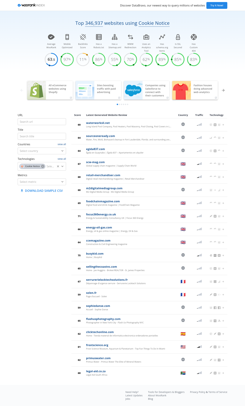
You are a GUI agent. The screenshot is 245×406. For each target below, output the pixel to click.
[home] (31, 5)
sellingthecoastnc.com (101, 267)
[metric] (37, 181)
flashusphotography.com (103, 319)
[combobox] (42, 150)
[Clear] (58, 166)
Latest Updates (134, 395)
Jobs (127, 398)
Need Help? (131, 392)
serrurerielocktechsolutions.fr (107, 280)
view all (62, 144)
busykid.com (95, 253)
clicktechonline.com (100, 332)
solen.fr (91, 293)
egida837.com (95, 149)
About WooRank (157, 395)
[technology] (50, 166)
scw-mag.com (95, 162)
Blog (150, 398)
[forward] (223, 90)
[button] (32, 166)
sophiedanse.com (98, 306)
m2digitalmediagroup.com (104, 188)
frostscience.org (97, 345)
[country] (37, 151)
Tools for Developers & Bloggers (166, 392)
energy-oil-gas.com (99, 227)
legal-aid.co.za (96, 371)
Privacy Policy (197, 392)
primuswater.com (98, 358)
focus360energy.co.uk (101, 214)
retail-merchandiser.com (103, 175)
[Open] (62, 151)
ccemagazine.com (98, 240)
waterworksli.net (98, 123)
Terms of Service (217, 392)
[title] (42, 121)
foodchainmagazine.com (103, 201)
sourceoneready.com (100, 136)
